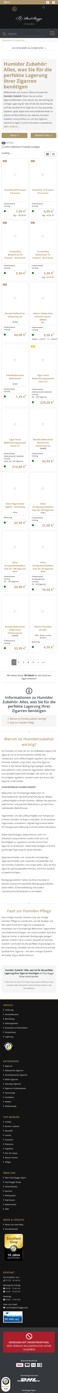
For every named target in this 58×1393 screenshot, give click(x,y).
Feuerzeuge (10, 1093)
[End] (43, 662)
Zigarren (8, 1066)
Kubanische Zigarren (14, 1070)
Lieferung (9, 1010)
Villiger (8, 1162)
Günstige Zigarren (13, 1084)
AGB (7, 1209)
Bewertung (43, 135)
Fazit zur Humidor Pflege (22, 722)
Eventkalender (11, 1229)
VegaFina (9, 1148)
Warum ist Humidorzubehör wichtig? (28, 718)
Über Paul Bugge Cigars (15, 1177)
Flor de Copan (11, 1153)
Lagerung (9, 1036)
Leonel (8, 1135)
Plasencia (9, 1144)
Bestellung (9, 1019)
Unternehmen (11, 1186)
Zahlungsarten (11, 1023)
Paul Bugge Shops (13, 1182)
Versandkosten (11, 1014)
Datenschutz (10, 1204)
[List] (47, 153)
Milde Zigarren (11, 1079)
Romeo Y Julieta (12, 1126)
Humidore (9, 1097)
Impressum (10, 1200)
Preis (14, 135)
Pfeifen (8, 1101)
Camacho (9, 1139)
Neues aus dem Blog (14, 1224)
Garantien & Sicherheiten (16, 1028)
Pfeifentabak (10, 1106)
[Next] (38, 662)
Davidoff (9, 1131)
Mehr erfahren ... (12, 126)
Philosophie (10, 1195)
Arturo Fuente (11, 1157)
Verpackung (10, 1032)
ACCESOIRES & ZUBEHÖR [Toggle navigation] (29, 48)
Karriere (8, 1191)
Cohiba (8, 1122)
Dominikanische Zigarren (16, 1075)
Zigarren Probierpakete (15, 1088)
